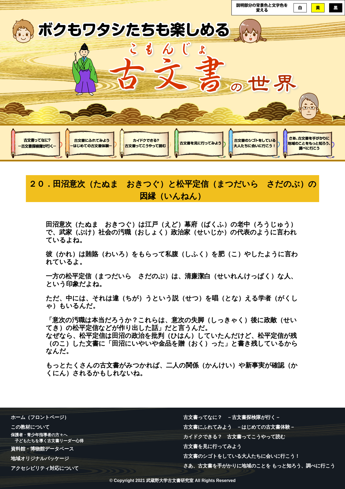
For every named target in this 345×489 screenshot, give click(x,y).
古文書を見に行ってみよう (212, 446)
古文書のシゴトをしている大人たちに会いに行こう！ (241, 456)
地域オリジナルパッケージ (40, 458)
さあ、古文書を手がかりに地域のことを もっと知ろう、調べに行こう (259, 466)
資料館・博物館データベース (42, 449)
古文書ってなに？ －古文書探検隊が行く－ (231, 417)
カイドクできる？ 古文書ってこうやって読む (234, 436)
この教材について (30, 427)
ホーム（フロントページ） (40, 417)
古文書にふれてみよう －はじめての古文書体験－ (239, 427)
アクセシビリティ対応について (45, 468)
